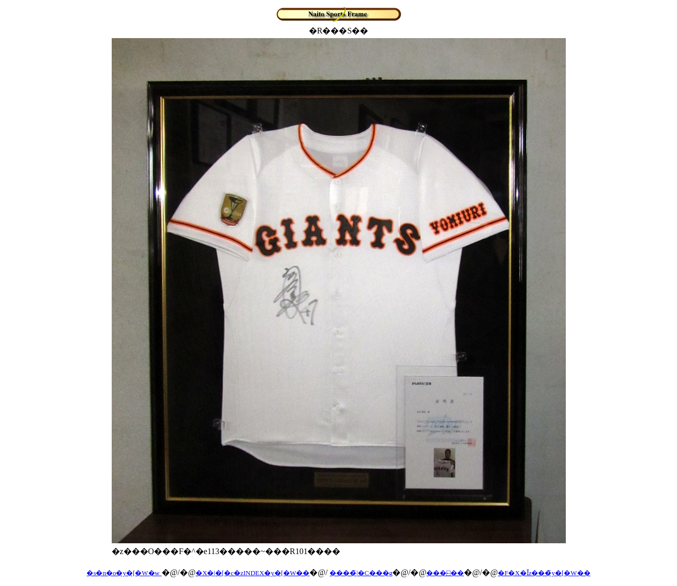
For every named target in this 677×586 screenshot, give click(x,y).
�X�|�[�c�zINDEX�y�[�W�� (252, 573)
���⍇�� (445, 573)
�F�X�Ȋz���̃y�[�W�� (544, 573)
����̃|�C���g (360, 573)
